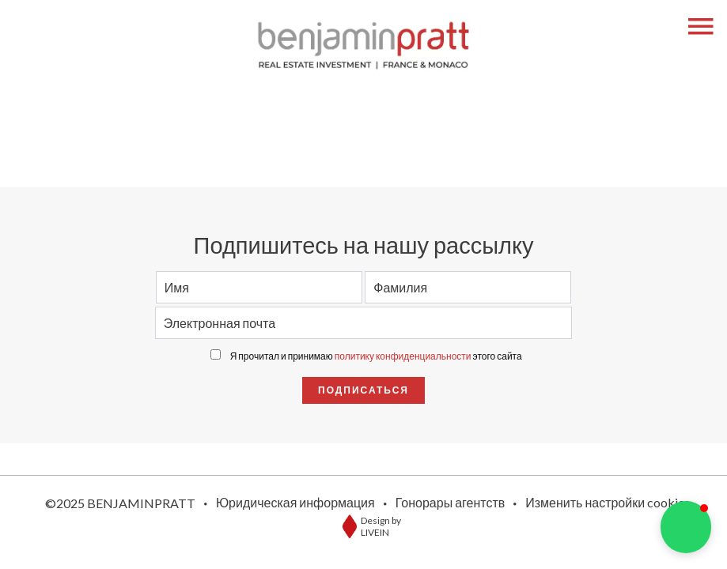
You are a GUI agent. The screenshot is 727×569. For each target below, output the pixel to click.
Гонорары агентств (450, 502)
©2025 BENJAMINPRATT (120, 503)
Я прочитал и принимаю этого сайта (376, 356)
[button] (686, 527)
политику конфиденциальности (403, 356)
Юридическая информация (295, 502)
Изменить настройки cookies (607, 502)
